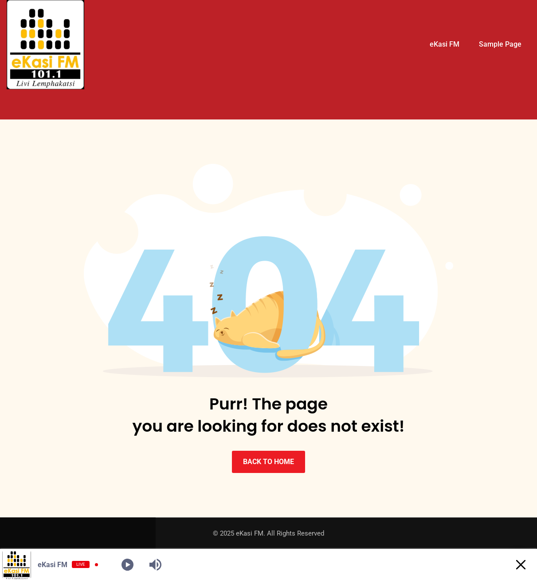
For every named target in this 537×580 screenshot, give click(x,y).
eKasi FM (444, 44)
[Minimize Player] (520, 564)
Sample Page (500, 44)
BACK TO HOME (268, 461)
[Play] (127, 564)
